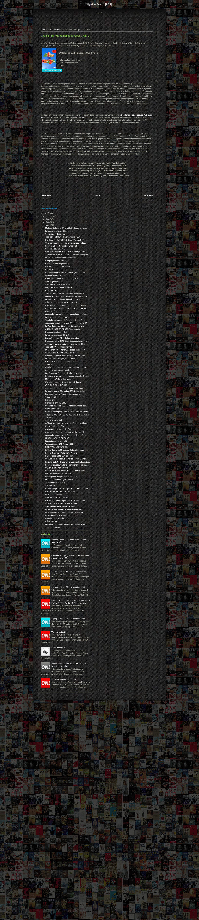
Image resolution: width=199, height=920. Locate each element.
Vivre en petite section (57, 317)
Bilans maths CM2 (56, 517)
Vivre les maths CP (62, 829)
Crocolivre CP (54, 326)
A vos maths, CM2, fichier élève (61, 320)
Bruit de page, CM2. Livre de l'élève (63, 580)
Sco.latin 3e (53, 622)
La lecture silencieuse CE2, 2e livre (63, 241)
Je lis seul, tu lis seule (57, 531)
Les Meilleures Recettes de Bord (61, 608)
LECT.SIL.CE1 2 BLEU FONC (60, 557)
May (51, 233)
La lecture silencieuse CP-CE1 (61, 398)
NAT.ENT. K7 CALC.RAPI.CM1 (61, 295)
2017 (49, 221)
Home (99, 13)
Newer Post (49, 204)
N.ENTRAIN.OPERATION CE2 (61, 669)
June (51, 230)
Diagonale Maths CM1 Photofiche (62, 459)
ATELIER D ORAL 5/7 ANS (59, 484)
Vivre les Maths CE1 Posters (60, 639)
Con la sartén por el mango (59, 362)
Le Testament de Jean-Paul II (60, 370)
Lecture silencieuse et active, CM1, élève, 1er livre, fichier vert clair (64, 867)
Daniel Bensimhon (56, 30)
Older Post (144, 204)
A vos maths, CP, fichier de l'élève (62, 543)
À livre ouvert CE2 (56, 678)
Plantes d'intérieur (56, 298)
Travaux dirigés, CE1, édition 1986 (62, 563)
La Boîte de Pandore (57, 636)
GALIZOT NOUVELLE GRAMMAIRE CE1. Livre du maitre (61, 447)
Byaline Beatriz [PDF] (99, 4)
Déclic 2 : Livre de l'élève (58, 540)
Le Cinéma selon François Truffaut (62, 616)
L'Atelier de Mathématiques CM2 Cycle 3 (68, 36)
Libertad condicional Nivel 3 (60, 560)
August (52, 224)
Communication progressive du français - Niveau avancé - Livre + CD (66, 722)
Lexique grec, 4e (55, 506)
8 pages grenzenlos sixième (60, 289)
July (51, 227)
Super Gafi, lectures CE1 (58, 686)
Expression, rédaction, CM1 (60, 395)
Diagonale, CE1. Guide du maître (62, 323)
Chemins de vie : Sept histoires (61, 292)
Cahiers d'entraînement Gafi (60, 599)
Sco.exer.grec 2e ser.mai (58, 244)
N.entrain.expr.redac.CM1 (59, 509)
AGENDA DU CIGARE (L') (59, 619)
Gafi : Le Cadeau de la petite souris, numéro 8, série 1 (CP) (64, 701)
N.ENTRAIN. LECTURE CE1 (60, 566)
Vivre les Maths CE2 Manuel (60, 269)
